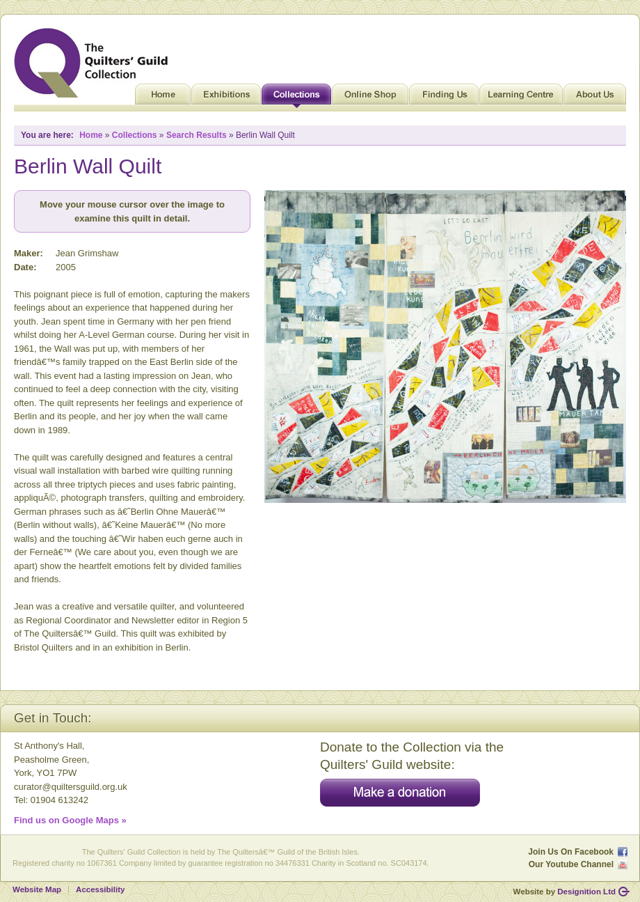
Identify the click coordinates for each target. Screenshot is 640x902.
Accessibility (100, 889)
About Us (594, 97)
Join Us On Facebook (571, 852)
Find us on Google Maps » (70, 820)
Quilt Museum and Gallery (94, 63)
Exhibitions (226, 97)
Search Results (196, 135)
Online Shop (370, 97)
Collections (296, 97)
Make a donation (400, 793)
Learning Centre (521, 97)
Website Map (37, 889)
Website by (564, 891)
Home (163, 97)
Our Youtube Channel (571, 864)
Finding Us (444, 97)
